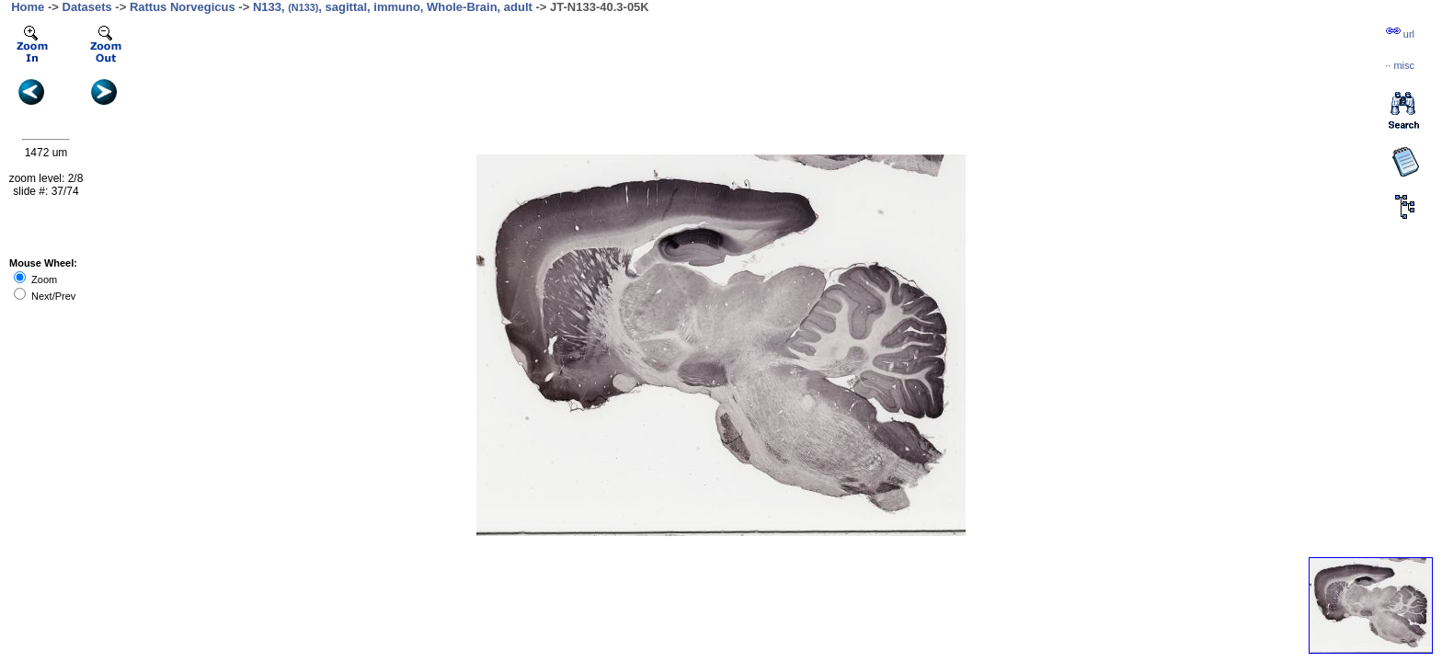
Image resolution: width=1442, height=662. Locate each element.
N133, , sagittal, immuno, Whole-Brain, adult (392, 7)
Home (27, 7)
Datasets (87, 7)
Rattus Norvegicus (182, 7)
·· (1399, 65)
